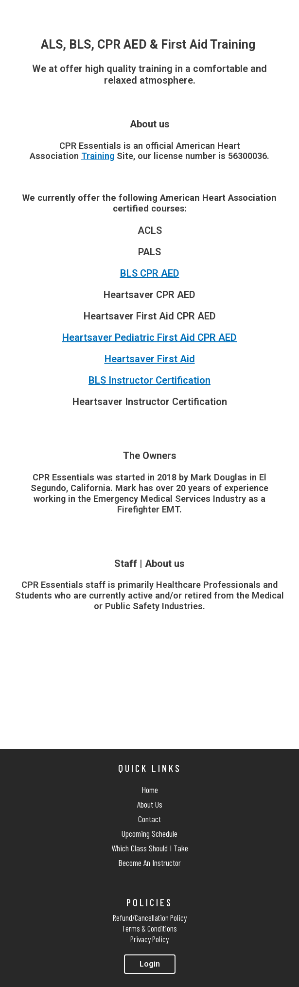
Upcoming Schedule (149, 833)
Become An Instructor (149, 862)
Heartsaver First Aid (150, 359)
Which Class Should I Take (149, 848)
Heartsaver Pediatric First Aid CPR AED (149, 337)
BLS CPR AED (149, 273)
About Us (149, 804)
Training (97, 156)
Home (149, 789)
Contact (149, 818)
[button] (150, 964)
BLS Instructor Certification (149, 380)
